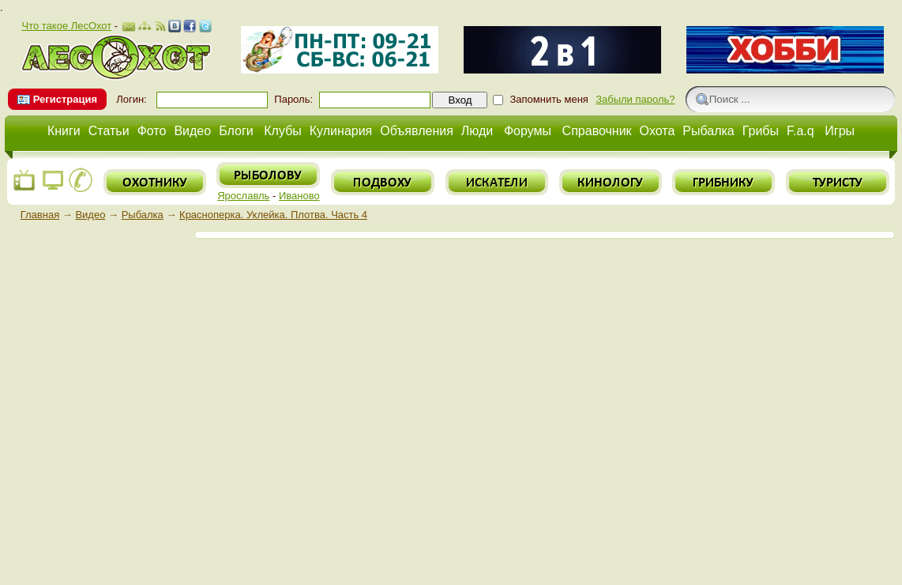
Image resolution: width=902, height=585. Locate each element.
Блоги (236, 131)
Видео (192, 131)
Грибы (760, 131)
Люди (477, 131)
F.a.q (800, 131)
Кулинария (341, 131)
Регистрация (65, 99)
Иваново (299, 196)
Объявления (416, 131)
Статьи (109, 131)
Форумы (527, 131)
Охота (657, 131)
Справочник (597, 131)
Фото (152, 131)
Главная (40, 215)
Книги (64, 131)
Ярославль (243, 196)
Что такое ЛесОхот (66, 26)
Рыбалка (708, 131)
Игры (840, 131)
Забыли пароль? (635, 99)
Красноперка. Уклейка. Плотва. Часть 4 (273, 215)
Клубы (283, 131)
